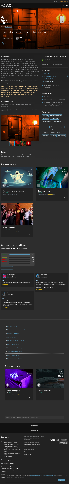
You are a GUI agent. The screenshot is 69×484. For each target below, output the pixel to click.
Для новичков (54, 118)
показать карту (48, 78)
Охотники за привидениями (14, 191)
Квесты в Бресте (11, 326)
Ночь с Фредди (9, 227)
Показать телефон (48, 81)
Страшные (45, 115)
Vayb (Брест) (8, 26)
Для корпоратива (47, 121)
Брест (56, 1)
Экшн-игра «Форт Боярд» (14, 351)
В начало (34, 430)
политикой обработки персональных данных (42, 475)
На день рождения (56, 124)
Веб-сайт (46, 73)
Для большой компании (56, 115)
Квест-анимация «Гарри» (14, 359)
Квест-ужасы (46, 129)
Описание (5, 51)
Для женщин (54, 126)
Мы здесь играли (8, 38)
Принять (62, 480)
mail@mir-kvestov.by (9, 463)
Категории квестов (29, 449)
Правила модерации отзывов (31, 442)
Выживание (45, 135)
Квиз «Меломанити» (12, 355)
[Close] (66, 475)
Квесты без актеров (57, 129)
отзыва (44, 62)
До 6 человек (61, 135)
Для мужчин (46, 126)
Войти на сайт (64, 1)
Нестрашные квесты (56, 132)
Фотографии (33, 51)
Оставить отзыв (7, 267)
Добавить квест (28, 452)
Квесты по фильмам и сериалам (15, 340)
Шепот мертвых (44, 391)
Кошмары (53, 135)
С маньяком (45, 132)
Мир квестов (34, 425)
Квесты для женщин (12, 333)
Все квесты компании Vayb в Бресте (17, 330)
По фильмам (46, 118)
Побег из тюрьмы (13, 391)
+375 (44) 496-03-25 (9, 460)
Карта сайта (27, 454)
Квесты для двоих (11, 337)
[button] (37, 116)
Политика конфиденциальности (32, 447)
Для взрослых (46, 124)
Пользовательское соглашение (32, 444)
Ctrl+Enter (27, 439)
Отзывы (22, 51)
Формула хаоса (44, 191)
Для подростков (58, 121)
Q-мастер (4, 264)
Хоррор (62, 126)
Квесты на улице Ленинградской (16, 348)
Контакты (14, 51)
